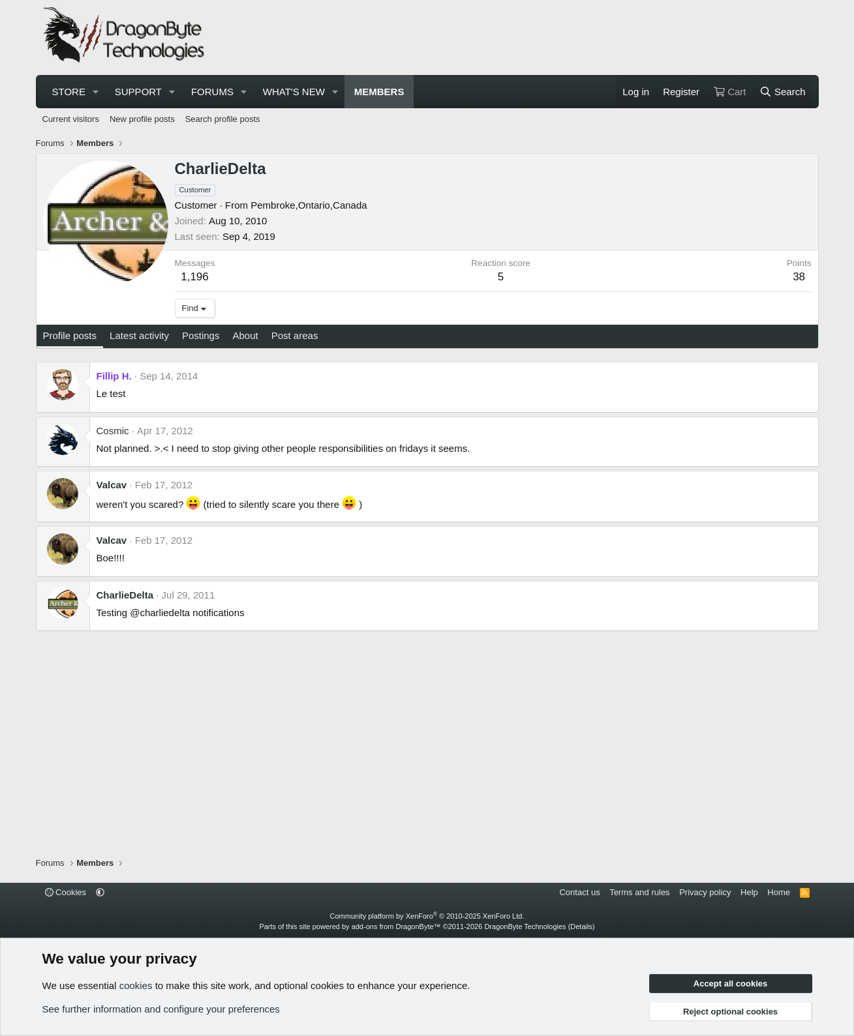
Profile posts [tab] (70, 335)
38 (799, 277)
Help (749, 892)
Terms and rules (639, 892)
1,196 (195, 277)
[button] (96, 91)
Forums (212, 91)
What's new (294, 91)
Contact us (579, 892)
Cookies (66, 892)
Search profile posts (222, 119)
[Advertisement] (574, 37)
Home (778, 892)
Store (68, 91)
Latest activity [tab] (139, 335)
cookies (136, 985)
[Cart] (729, 91)
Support (138, 91)
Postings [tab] (201, 335)
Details (581, 926)
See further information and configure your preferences (161, 1008)
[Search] (782, 91)
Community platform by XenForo (427, 916)
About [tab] (245, 335)
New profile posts (142, 119)
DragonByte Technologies (525, 926)
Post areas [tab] (294, 335)
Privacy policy (705, 892)
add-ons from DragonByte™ (396, 926)
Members (379, 91)
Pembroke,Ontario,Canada (309, 205)
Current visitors (70, 119)
